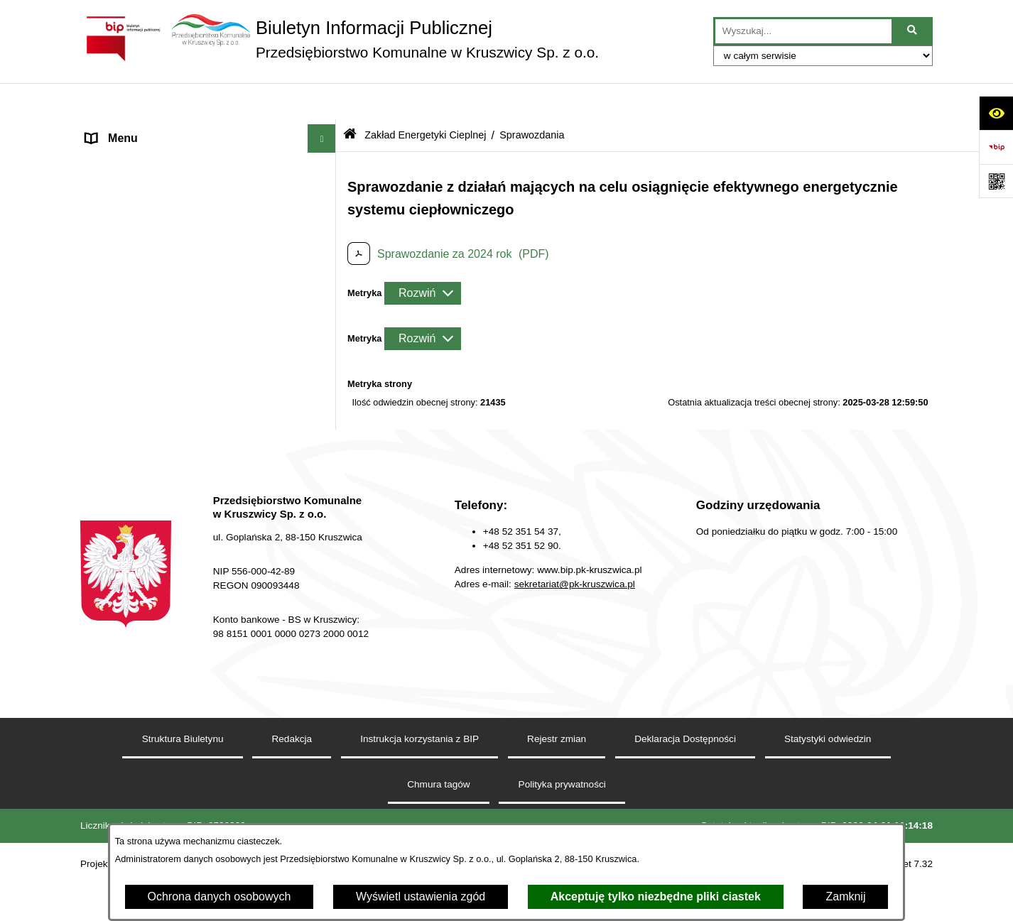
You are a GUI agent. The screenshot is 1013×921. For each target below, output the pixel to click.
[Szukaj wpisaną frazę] (913, 31)
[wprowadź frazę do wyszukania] (803, 31)
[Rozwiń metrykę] (422, 256)
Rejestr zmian (556, 797)
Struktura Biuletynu (183, 797)
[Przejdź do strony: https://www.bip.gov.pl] (996, 147)
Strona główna (122, 130)
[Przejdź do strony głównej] (339, 39)
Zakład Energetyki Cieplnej (153, 187)
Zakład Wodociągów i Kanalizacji (168, 159)
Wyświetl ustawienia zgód (420, 896)
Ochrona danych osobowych (219, 896)
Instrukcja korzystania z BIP (419, 797)
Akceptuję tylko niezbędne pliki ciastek (656, 896)
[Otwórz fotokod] (996, 181)
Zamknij (845, 896)
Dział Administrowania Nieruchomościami (190, 441)
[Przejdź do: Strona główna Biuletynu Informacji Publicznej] (350, 99)
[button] (325, 131)
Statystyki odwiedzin (827, 797)
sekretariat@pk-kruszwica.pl (574, 643)
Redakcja (110, 469)
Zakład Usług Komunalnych (155, 412)
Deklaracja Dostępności (685, 797)
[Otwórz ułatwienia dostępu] (996, 113)
